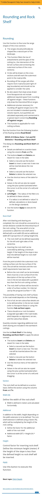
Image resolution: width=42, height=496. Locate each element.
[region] (21, 2)
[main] (21, 19)
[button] (2, 8)
